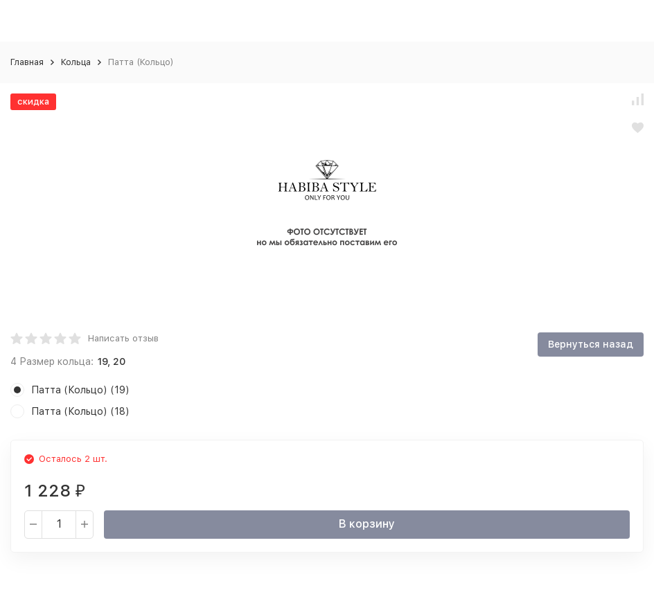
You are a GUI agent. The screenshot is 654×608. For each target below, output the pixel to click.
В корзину (367, 523)
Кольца (76, 62)
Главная (27, 62)
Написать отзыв (123, 338)
